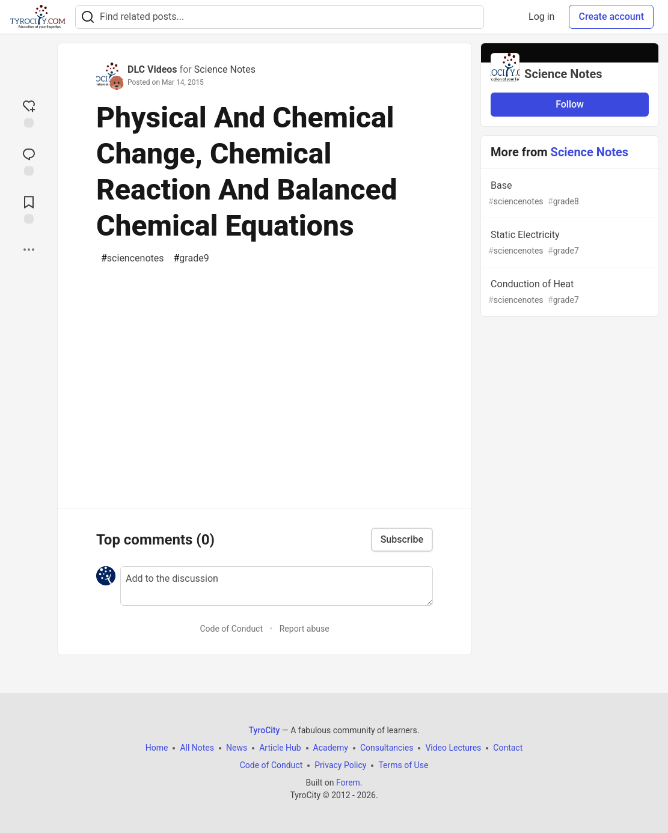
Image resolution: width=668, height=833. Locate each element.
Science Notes (225, 69)
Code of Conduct (231, 628)
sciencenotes (132, 258)
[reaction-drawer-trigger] (28, 112)
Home (157, 747)
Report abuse (304, 628)
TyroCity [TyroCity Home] (264, 730)
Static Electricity (568, 243)
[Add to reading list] (29, 208)
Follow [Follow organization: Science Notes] (570, 104)
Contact (507, 747)
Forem (348, 782)
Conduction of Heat (568, 292)
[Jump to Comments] (29, 160)
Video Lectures (453, 747)
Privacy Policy (340, 765)
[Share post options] (29, 249)
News (236, 747)
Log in (541, 16)
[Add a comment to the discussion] (276, 586)
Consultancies (386, 747)
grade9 (191, 258)
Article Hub (280, 747)
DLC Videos (152, 69)
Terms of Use (403, 765)
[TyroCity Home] (38, 17)
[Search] (88, 17)
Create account (611, 16)
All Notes (197, 747)
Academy (330, 747)
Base (568, 194)
